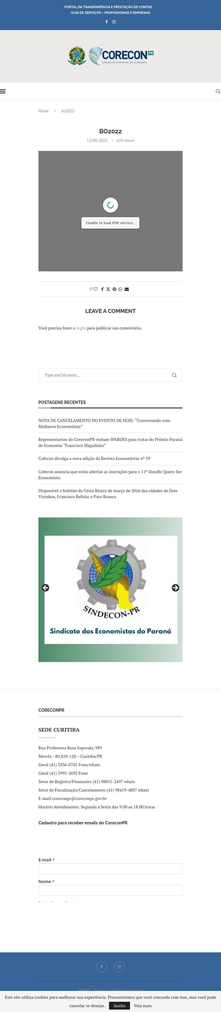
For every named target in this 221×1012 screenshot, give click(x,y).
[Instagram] (114, 21)
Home (43, 111)
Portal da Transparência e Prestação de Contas (108, 7)
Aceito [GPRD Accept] (120, 1005)
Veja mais (143, 1006)
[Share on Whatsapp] (120, 289)
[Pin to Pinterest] (114, 289)
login (81, 328)
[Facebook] (106, 21)
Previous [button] (45, 588)
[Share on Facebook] (102, 289)
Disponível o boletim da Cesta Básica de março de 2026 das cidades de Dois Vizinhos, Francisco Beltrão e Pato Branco (107, 493)
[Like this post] (95, 289)
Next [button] (175, 588)
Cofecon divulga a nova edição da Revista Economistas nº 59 (94, 458)
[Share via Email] (127, 289)
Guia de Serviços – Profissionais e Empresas (110, 13)
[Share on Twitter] (108, 289)
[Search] (218, 91)
